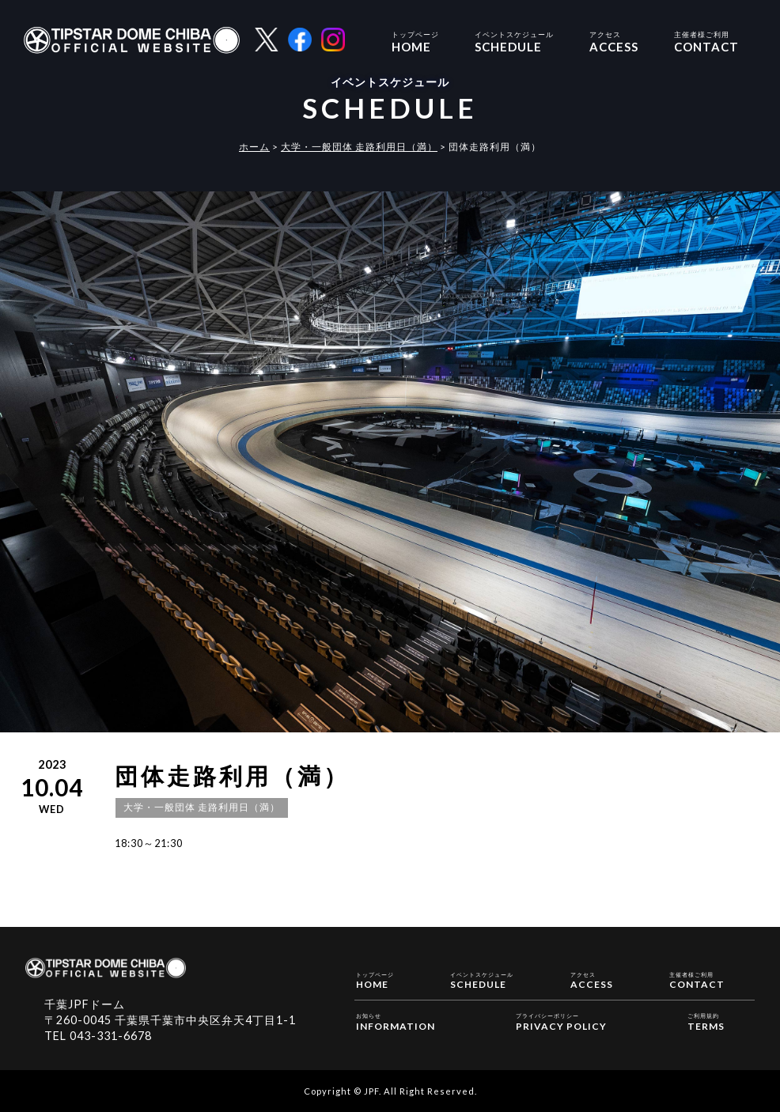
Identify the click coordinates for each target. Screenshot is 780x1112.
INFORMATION (395, 1021)
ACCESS (613, 40)
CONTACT (706, 40)
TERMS (706, 1021)
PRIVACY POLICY (561, 1021)
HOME (415, 40)
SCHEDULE (514, 40)
